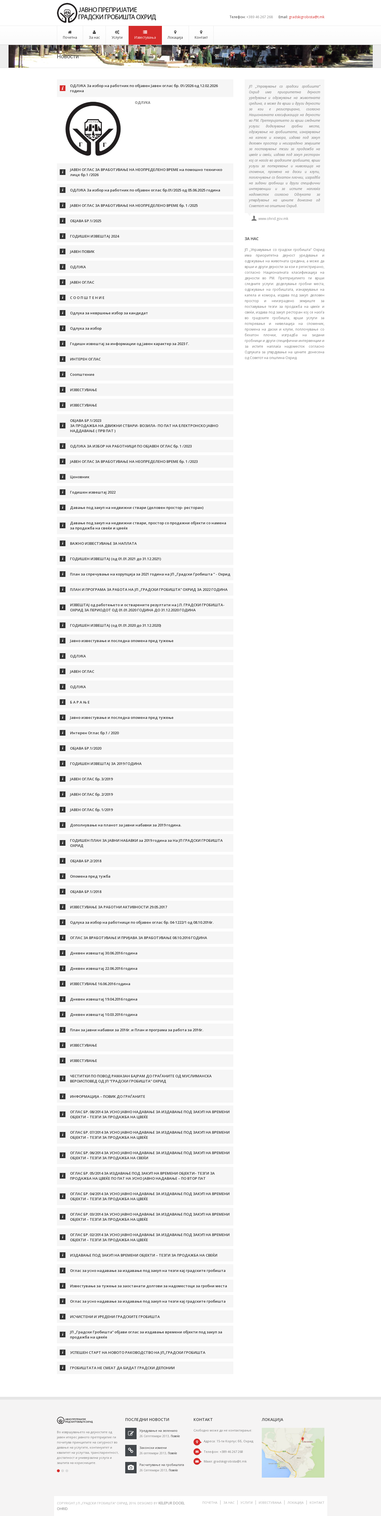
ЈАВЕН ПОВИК (82, 251)
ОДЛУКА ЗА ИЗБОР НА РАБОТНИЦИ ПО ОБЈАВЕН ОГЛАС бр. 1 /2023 (131, 446)
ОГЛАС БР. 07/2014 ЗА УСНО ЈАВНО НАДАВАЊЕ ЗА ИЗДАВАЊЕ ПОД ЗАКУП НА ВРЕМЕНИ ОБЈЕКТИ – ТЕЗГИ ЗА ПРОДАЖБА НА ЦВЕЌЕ (150, 1135)
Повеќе (175, 1436)
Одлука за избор (86, 328)
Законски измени (153, 1447)
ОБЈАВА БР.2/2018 (85, 860)
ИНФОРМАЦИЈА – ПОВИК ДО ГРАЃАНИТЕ (107, 1096)
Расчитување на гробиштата (161, 1465)
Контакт (201, 37)
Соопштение (82, 374)
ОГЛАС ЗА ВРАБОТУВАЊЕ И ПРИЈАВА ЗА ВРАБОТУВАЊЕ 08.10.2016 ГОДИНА (138, 937)
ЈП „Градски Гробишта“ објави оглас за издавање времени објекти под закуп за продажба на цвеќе (146, 1334)
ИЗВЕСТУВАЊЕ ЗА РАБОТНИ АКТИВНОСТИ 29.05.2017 (118, 906)
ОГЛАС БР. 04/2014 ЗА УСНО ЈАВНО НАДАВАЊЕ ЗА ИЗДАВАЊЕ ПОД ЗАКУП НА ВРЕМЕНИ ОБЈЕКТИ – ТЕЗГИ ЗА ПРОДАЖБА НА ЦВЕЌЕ (150, 1196)
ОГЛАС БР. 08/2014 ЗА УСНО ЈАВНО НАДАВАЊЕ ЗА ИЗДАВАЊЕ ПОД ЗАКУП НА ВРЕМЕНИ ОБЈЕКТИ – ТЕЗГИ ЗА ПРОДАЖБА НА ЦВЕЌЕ (150, 1114)
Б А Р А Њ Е (80, 702)
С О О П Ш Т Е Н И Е (87, 297)
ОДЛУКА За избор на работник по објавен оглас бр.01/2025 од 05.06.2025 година (145, 190)
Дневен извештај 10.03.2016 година (103, 1014)
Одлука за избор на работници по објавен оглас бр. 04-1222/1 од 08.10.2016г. (141, 922)
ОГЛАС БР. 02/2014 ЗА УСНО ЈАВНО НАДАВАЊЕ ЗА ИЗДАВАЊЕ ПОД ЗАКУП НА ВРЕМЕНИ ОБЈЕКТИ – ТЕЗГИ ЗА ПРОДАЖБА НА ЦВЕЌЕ (150, 1237)
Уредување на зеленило (158, 1430)
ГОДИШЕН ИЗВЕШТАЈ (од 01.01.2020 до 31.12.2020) (115, 625)
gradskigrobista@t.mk (306, 17)
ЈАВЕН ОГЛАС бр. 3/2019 (91, 778)
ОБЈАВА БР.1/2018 (85, 891)
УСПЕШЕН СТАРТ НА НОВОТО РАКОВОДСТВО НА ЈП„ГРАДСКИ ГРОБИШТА (137, 1352)
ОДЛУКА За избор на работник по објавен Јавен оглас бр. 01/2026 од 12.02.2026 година (144, 88)
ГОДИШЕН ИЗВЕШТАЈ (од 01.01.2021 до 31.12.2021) (115, 558)
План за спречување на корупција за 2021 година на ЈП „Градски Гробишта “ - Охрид (150, 574)
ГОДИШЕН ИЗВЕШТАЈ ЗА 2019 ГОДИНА (106, 763)
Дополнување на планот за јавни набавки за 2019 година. (125, 825)
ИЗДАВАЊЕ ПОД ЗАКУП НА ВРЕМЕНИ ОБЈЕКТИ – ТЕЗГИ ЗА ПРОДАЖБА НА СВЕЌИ (143, 1255)
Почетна (70, 37)
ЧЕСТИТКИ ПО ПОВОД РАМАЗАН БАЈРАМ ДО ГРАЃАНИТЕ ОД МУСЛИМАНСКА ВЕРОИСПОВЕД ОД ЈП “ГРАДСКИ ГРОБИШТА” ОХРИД (141, 1078)
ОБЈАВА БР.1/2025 (85, 220)
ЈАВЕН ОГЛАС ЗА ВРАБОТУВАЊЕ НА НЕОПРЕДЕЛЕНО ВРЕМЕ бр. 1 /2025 (134, 205)
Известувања (145, 37)
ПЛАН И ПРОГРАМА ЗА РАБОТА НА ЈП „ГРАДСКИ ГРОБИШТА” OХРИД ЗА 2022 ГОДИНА (149, 589)
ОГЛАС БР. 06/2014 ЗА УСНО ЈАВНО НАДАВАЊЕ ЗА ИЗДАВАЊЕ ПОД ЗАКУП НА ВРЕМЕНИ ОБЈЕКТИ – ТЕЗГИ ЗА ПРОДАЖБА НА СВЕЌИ (150, 1155)
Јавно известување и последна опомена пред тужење (122, 640)
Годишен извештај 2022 (93, 492)
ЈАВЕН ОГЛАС (82, 282)
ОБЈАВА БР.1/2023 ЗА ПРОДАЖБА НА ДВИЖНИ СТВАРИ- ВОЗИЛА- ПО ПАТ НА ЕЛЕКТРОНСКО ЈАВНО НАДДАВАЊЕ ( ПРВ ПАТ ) (144, 425)
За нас (94, 37)
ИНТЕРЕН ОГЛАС (85, 359)
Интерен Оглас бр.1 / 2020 (94, 732)
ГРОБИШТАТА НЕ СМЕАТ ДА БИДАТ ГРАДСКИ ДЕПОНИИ (122, 1367)
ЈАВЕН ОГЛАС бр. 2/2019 (91, 794)
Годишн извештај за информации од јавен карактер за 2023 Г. (129, 343)
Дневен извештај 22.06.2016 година (103, 968)
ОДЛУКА (78, 266)
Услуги (117, 37)
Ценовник (79, 476)
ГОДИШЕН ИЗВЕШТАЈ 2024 (94, 236)
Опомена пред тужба (90, 876)
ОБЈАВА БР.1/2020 (85, 748)
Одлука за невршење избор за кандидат (109, 312)
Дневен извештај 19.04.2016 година (103, 999)
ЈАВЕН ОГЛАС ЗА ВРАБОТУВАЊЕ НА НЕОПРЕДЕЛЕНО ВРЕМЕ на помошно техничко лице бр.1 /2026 (146, 172)
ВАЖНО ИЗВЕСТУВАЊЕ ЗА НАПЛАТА (103, 543)
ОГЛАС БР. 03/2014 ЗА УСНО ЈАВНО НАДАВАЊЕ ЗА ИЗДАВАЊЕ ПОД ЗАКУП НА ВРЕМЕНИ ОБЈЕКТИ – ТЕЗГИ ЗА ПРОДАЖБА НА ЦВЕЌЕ (150, 1217)
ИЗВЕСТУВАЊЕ (83, 389)
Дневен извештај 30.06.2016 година (103, 953)
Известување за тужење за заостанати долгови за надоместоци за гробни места (148, 1285)
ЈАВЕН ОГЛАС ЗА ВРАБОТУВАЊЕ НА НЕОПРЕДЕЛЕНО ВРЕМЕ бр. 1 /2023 (134, 461)
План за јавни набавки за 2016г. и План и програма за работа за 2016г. (136, 1029)
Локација (175, 37)
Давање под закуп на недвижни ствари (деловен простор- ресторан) (136, 507)
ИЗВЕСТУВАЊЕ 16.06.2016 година (100, 983)
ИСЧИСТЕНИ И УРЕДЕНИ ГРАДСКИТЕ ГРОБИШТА (115, 1316)
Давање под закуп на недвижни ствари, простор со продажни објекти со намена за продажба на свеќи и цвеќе (148, 525)
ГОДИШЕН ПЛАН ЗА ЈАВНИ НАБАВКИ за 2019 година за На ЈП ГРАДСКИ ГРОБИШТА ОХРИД (146, 843)
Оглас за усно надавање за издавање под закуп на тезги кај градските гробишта (148, 1270)
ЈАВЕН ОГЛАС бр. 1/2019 (91, 809)
